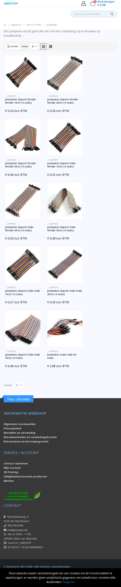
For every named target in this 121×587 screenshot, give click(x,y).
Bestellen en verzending (20, 432)
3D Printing (11, 472)
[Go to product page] (22, 73)
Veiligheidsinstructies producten (25, 476)
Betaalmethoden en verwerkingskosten (30, 437)
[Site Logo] (11, 3)
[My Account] (83, 3)
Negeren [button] (69, 582)
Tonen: (24, 46)
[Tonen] (34, 46)
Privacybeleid (12, 428)
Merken (9, 481)
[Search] (112, 14)
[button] (12, 46)
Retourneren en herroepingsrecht (26, 441)
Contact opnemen (16, 463)
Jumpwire (11, 96)
